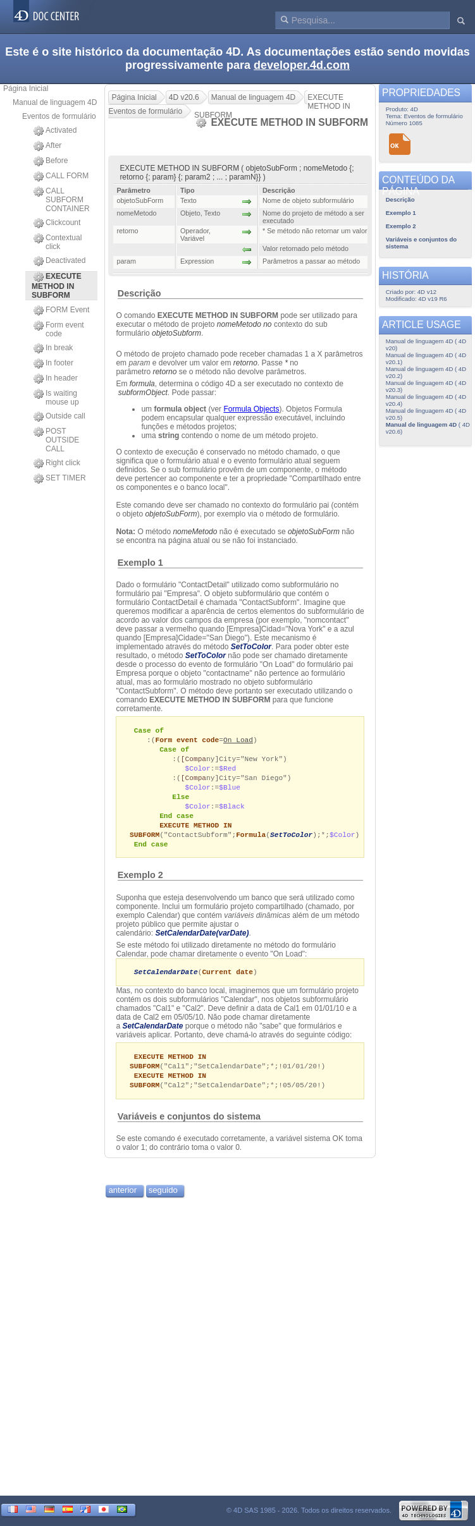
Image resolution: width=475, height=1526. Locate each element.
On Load (238, 740)
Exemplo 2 (140, 883)
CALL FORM (61, 176)
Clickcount (57, 223)
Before (51, 161)
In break (53, 348)
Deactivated (59, 261)
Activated (55, 131)
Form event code (59, 329)
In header (56, 379)
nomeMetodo (195, 531)
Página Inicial (25, 88)
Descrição (139, 293)
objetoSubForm (171, 514)
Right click (57, 463)
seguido (163, 1201)
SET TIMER (60, 478)
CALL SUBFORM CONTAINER (62, 199)
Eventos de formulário (59, 116)
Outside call (59, 417)
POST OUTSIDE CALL (56, 440)
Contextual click (58, 242)
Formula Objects (251, 409)
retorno (245, 362)
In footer (53, 363)
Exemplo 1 (140, 563)
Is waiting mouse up (56, 397)
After (47, 146)
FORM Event (61, 310)
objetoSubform (176, 333)
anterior (122, 1201)
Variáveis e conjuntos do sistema (189, 1128)
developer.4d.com (302, 65)
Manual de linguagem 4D (55, 102)
